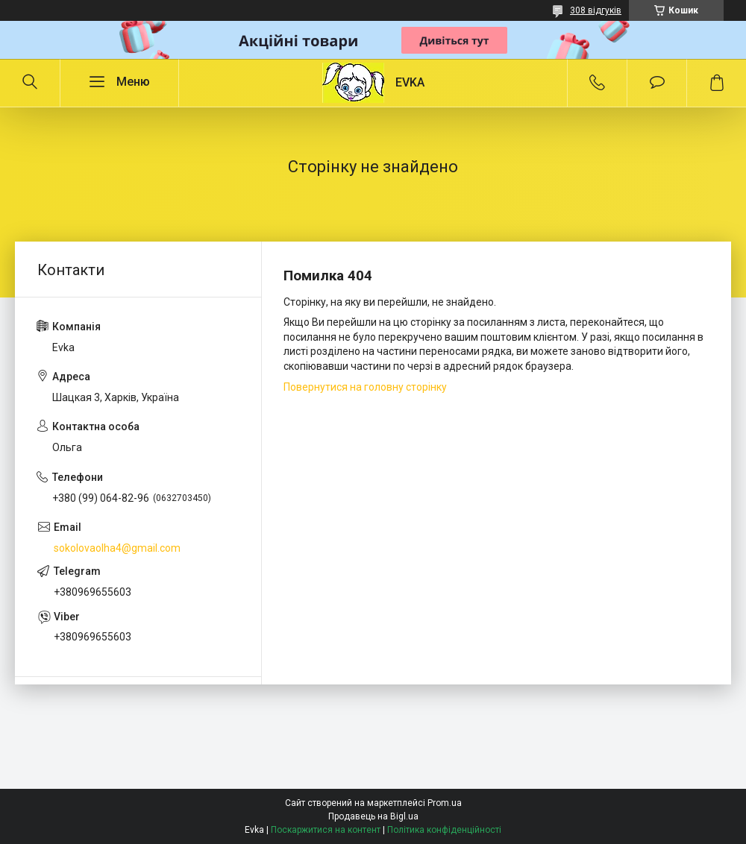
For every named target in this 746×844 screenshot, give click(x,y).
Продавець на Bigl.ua (373, 816)
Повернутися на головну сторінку (365, 387)
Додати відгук (656, 83)
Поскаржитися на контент (325, 830)
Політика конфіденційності (444, 830)
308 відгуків (595, 10)
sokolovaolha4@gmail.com (117, 548)
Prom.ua (444, 803)
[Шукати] (30, 83)
